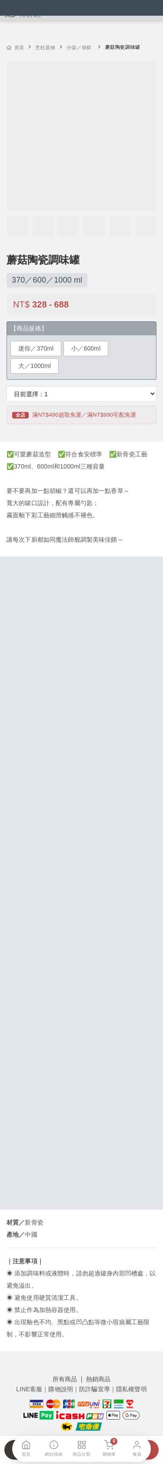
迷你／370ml (35, 348)
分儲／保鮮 (79, 47)
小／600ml (85, 348)
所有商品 (65, 1379)
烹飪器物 (45, 47)
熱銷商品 (98, 1379)
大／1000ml (34, 365)
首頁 (15, 47)
